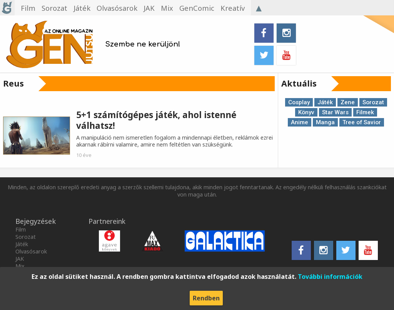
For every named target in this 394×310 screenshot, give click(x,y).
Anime (299, 122)
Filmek (365, 112)
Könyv (306, 112)
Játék (325, 102)
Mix (20, 266)
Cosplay (299, 102)
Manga (325, 122)
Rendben (206, 298)
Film (20, 229)
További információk (330, 276)
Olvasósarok (31, 251)
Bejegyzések (35, 221)
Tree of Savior (361, 122)
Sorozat (373, 102)
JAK (19, 258)
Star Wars (335, 112)
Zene (348, 102)
